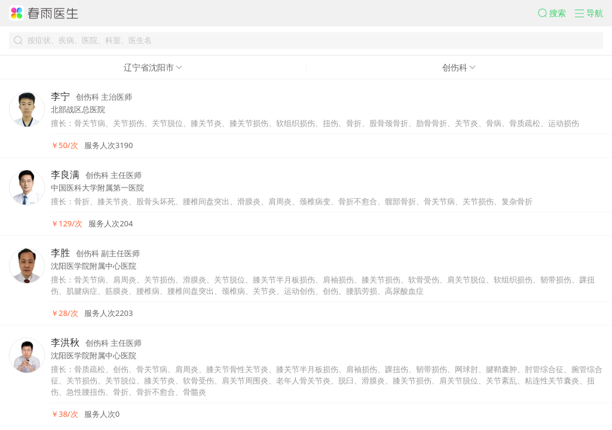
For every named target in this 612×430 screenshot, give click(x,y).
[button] (556, 13)
